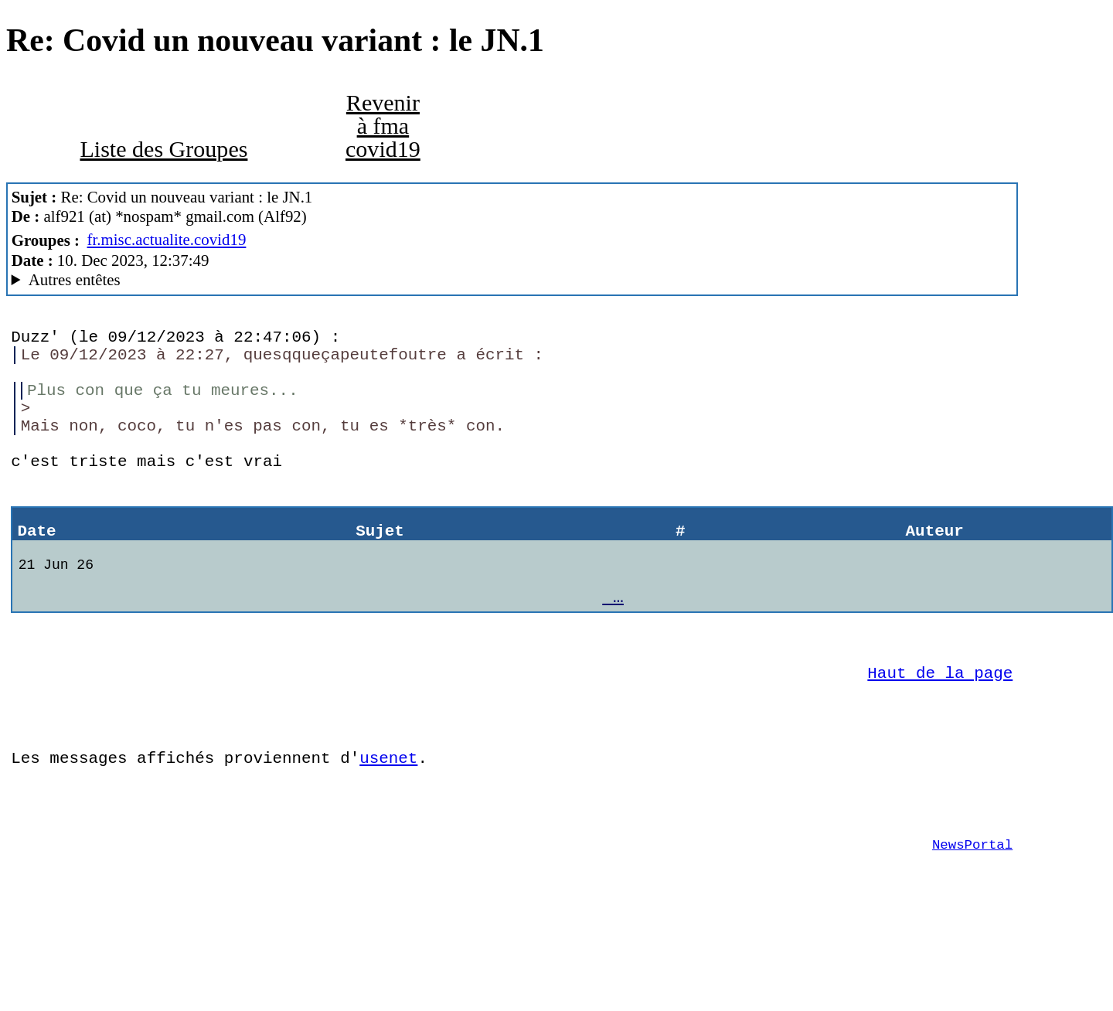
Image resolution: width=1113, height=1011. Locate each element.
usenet (388, 826)
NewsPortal (972, 924)
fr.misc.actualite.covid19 (167, 239)
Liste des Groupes (163, 149)
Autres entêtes (75, 280)
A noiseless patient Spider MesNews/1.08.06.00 (512, 280)
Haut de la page (940, 729)
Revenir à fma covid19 (382, 126)
